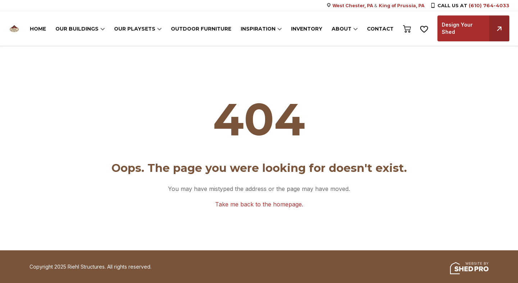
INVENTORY (309, 29)
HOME (50, 29)
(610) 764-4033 (489, 5)
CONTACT (381, 29)
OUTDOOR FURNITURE (206, 29)
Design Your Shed (475, 28)
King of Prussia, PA (401, 5)
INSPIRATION (262, 29)
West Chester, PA (353, 5)
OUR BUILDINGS (87, 29)
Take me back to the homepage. (259, 204)
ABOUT (342, 29)
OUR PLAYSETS (142, 29)
